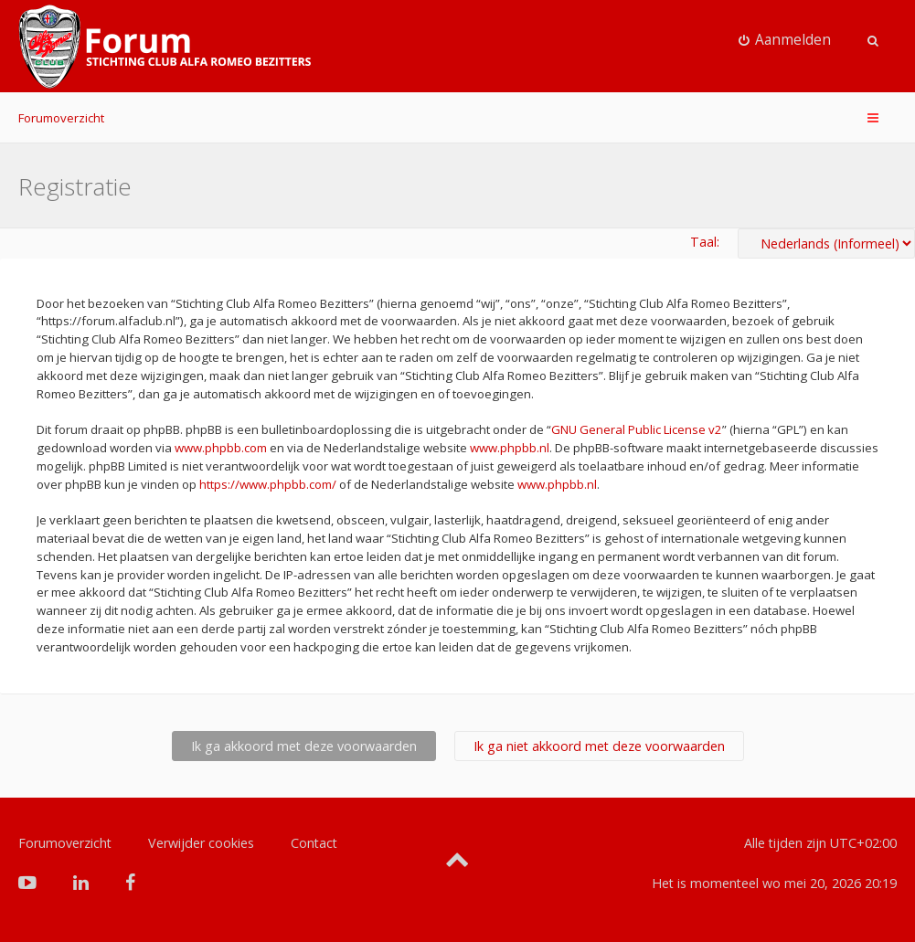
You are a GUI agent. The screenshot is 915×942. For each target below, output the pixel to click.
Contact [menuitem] (314, 843)
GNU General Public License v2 (636, 429)
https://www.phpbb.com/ (267, 484)
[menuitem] (785, 40)
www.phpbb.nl (509, 447)
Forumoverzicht (61, 118)
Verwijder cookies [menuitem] (201, 843)
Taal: (704, 241)
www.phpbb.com (221, 447)
